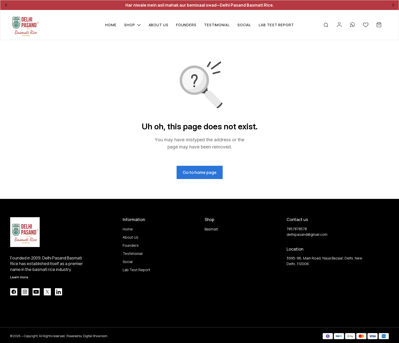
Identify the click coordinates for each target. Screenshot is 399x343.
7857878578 (297, 228)
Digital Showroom (95, 336)
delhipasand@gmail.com (307, 234)
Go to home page (200, 172)
